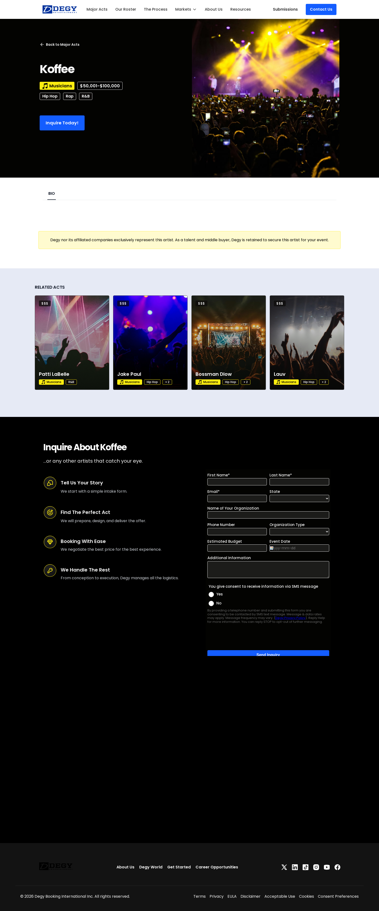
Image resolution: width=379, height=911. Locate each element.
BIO (51, 193)
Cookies (306, 896)
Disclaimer (251, 896)
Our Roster (125, 9)
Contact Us (321, 9)
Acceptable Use (279, 896)
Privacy (217, 896)
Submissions (285, 9)
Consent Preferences (338, 896)
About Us (214, 9)
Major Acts (97, 9)
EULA (232, 896)
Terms (199, 896)
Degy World (150, 867)
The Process (156, 9)
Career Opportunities (217, 867)
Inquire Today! (62, 123)
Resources (240, 9)
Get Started (179, 867)
